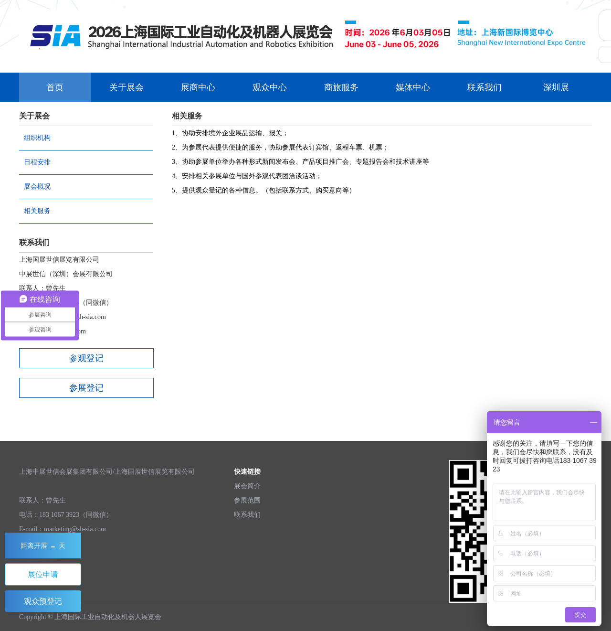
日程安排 (37, 162)
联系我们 (484, 87)
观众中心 (270, 87)
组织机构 (37, 137)
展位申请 (43, 574)
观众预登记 (43, 601)
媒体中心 (413, 87)
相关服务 (37, 210)
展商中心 (198, 87)
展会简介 (247, 486)
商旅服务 (341, 87)
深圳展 (556, 87)
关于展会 (126, 87)
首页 (54, 87)
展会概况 (37, 186)
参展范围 (247, 500)
